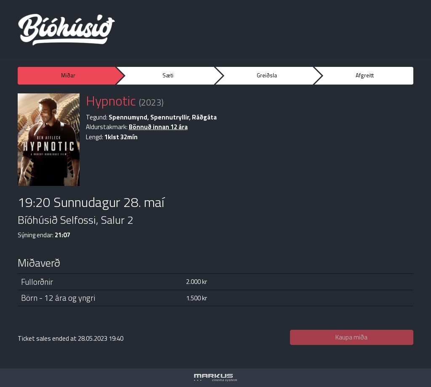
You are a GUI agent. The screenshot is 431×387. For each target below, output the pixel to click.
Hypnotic (111, 100)
